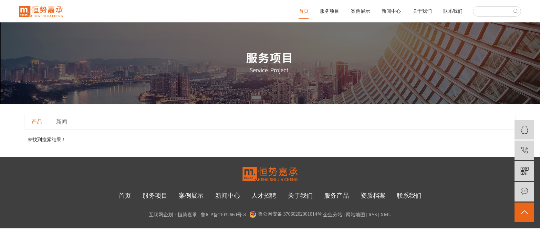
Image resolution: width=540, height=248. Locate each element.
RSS (372, 214)
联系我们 (453, 11)
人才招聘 (263, 195)
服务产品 (336, 195)
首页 (304, 11)
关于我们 (422, 11)
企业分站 (332, 214)
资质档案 (373, 195)
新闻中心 (391, 11)
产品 (36, 122)
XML (386, 214)
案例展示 (360, 11)
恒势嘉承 (187, 214)
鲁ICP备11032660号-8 (223, 214)
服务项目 (329, 11)
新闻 (61, 122)
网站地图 (355, 214)
